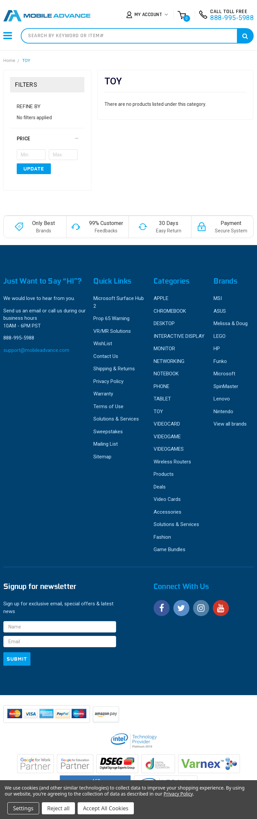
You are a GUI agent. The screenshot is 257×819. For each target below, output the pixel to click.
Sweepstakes (108, 432)
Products (164, 474)
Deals (160, 487)
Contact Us (105, 356)
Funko (220, 361)
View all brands (230, 424)
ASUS (219, 311)
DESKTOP (164, 323)
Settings (23, 808)
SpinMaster (225, 386)
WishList (102, 344)
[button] (47, 138)
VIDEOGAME (167, 437)
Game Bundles (169, 549)
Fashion (162, 537)
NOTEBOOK (166, 374)
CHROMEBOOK (170, 311)
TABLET (162, 399)
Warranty (103, 394)
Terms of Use (108, 406)
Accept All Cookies (105, 808)
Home (9, 60)
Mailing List (105, 444)
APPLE (161, 298)
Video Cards (167, 499)
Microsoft (224, 374)
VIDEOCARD (167, 424)
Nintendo (223, 411)
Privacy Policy (108, 381)
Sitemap (102, 457)
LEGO (219, 336)
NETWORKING (169, 361)
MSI (217, 298)
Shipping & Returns (114, 369)
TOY (26, 60)
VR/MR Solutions (112, 331)
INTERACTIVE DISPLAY (179, 336)
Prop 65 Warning (111, 318)
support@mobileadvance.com (36, 350)
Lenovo (221, 399)
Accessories (167, 512)
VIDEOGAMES (169, 449)
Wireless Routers (172, 462)
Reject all (58, 808)
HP (216, 349)
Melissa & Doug (230, 323)
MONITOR (164, 349)
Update (33, 168)
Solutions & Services (116, 419)
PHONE (161, 386)
